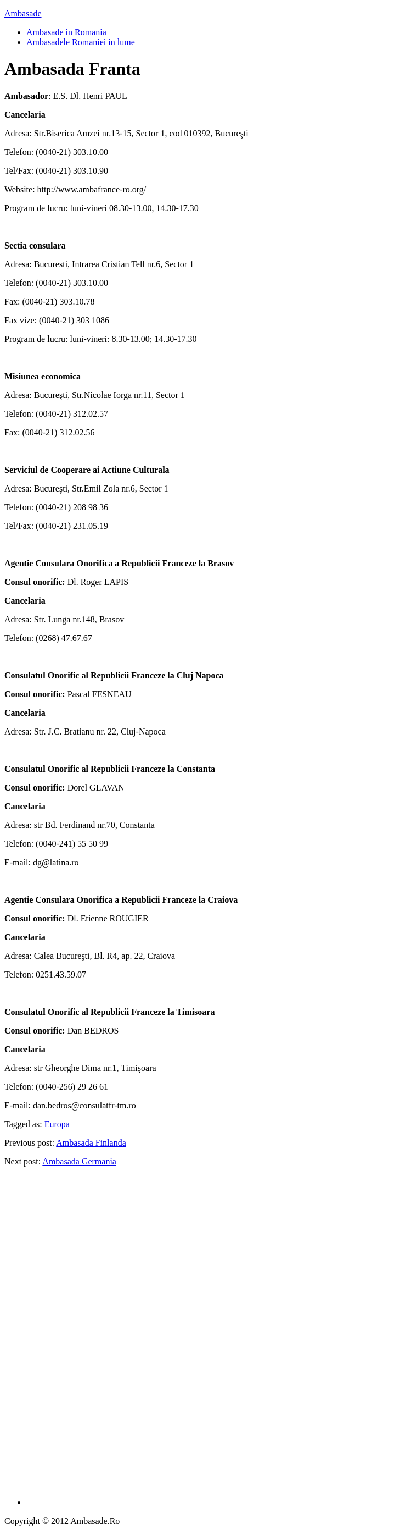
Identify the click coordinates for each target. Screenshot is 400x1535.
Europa (57, 1124)
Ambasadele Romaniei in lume (80, 42)
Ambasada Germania (79, 1161)
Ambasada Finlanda (91, 1142)
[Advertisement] (211, 1340)
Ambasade (23, 13)
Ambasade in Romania (66, 32)
